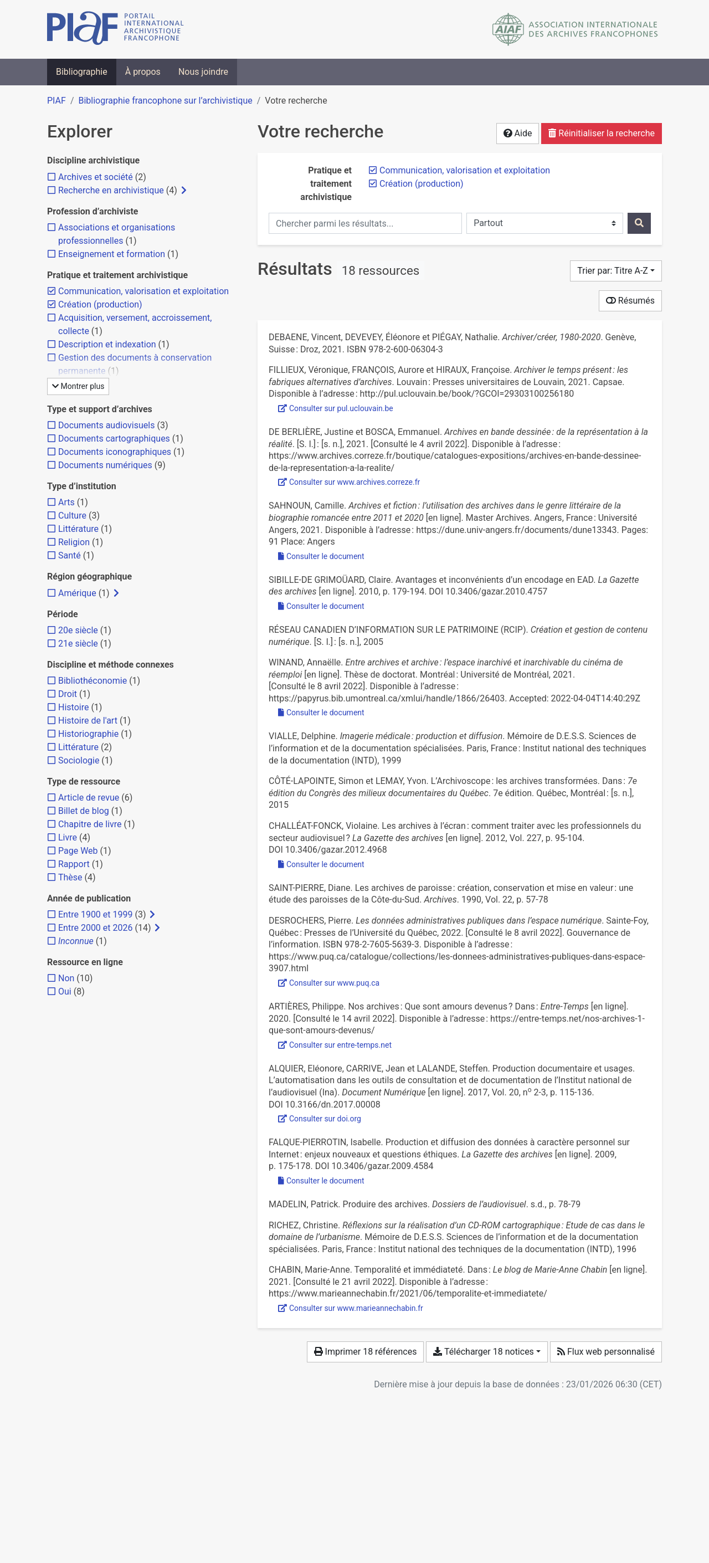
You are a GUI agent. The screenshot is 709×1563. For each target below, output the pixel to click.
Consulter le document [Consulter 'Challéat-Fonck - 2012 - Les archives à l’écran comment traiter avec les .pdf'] (321, 864)
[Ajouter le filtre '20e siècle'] (78, 630)
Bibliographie (81, 71)
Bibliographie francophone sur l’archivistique (165, 100)
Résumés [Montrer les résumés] (630, 300)
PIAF (56, 100)
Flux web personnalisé (606, 1351)
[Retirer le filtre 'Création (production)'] (421, 183)
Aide (518, 133)
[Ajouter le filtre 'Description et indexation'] (107, 344)
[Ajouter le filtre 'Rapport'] (74, 864)
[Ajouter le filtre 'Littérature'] (78, 529)
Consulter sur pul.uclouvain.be (335, 408)
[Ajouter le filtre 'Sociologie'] (78, 760)
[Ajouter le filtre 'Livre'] (67, 837)
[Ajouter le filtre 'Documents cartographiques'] (114, 438)
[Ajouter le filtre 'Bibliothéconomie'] (92, 680)
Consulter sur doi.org (319, 1118)
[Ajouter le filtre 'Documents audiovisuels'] (106, 425)
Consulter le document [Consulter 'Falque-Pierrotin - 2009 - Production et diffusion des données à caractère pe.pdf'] (321, 1180)
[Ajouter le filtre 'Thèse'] (70, 877)
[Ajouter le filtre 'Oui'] (64, 991)
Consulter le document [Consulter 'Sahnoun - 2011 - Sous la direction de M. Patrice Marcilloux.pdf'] (321, 556)
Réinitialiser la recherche (601, 133)
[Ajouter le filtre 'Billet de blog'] (83, 811)
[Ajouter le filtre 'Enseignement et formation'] (111, 254)
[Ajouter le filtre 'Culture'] (72, 515)
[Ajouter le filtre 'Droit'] (67, 694)
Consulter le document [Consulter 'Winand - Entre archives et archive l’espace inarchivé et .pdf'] (321, 712)
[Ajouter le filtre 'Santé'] (69, 555)
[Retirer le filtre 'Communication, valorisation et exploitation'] (464, 170)
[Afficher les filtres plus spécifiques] (183, 190)
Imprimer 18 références (365, 1351)
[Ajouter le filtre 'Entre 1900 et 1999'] (95, 914)
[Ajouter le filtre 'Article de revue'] (88, 797)
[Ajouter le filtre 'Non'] (66, 978)
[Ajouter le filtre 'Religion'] (74, 542)
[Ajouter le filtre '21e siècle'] (78, 643)
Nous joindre (203, 71)
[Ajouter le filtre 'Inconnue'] (76, 941)
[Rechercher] (639, 223)
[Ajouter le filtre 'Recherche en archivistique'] (111, 190)
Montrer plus (78, 386)
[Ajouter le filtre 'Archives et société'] (95, 177)
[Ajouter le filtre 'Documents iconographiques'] (114, 452)
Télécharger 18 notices (483, 1351)
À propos (143, 71)
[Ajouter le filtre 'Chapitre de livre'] (90, 824)
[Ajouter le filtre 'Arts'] (66, 502)
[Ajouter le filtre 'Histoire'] (73, 707)
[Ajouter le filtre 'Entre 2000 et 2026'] (95, 928)
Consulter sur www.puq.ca (328, 982)
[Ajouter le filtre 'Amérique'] (77, 593)
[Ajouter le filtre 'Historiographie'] (88, 734)
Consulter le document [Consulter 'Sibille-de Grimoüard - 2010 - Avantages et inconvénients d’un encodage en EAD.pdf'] (321, 606)
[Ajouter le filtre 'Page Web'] (78, 850)
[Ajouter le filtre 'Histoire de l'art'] (87, 720)
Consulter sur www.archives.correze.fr (349, 482)
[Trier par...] (616, 270)
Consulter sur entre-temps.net (335, 1045)
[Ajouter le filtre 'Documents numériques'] (105, 465)
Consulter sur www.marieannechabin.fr (350, 1308)
